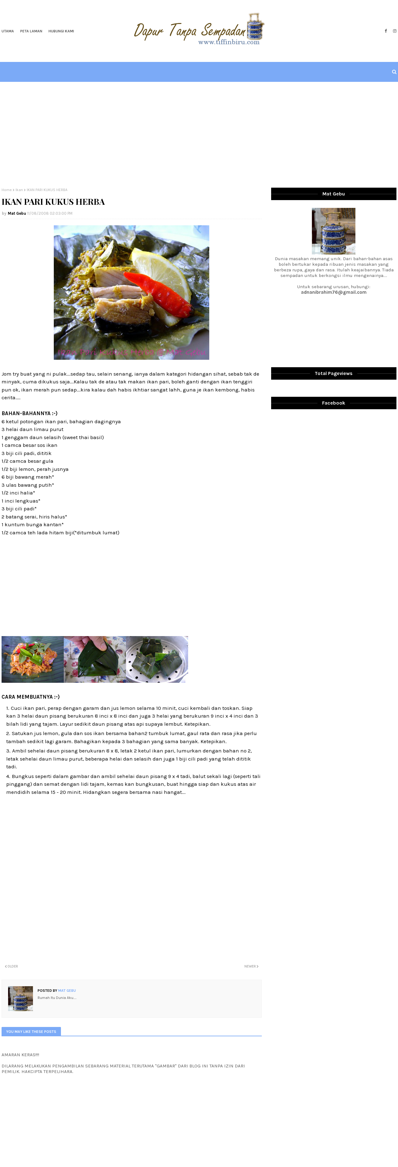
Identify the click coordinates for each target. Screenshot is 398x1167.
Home (7, 190)
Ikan (19, 190)
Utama (8, 31)
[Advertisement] (199, 134)
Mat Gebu (17, 213)
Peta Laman (31, 31)
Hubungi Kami (61, 31)
